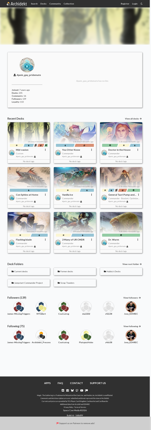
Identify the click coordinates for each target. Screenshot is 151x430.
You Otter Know (71, 149)
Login (134, 3)
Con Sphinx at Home (27, 194)
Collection (69, 3)
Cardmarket (91, 401)
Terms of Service (80, 407)
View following (132, 326)
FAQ (60, 383)
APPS (47, 383)
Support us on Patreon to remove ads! (75, 423)
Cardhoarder (103, 401)
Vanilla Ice (67, 194)
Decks (43, 3)
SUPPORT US (98, 383)
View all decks (133, 118)
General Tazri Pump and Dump (121, 194)
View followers (132, 297)
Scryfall (77, 404)
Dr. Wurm (113, 239)
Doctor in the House (119, 149)
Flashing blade (24, 239)
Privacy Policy (68, 407)
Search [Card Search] (34, 3)
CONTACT (76, 383)
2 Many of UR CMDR (73, 239)
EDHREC (87, 404)
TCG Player (71, 401)
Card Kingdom (81, 401)
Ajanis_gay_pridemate (27, 74)
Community (55, 3)
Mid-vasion (22, 149)
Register (125, 3)
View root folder (132, 264)
